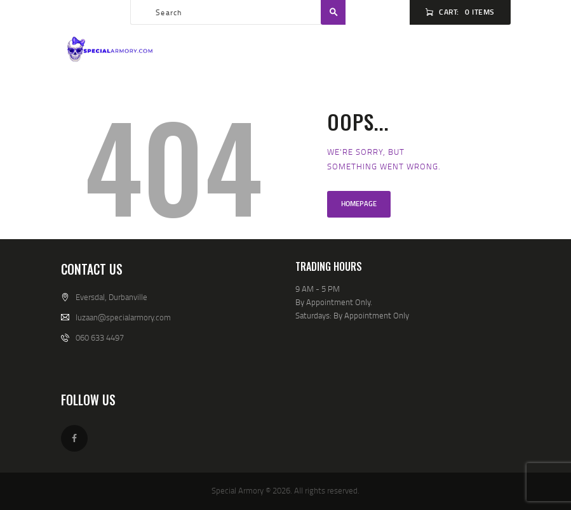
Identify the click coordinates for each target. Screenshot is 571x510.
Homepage (359, 204)
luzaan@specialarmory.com (123, 317)
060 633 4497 (100, 337)
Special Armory (238, 490)
